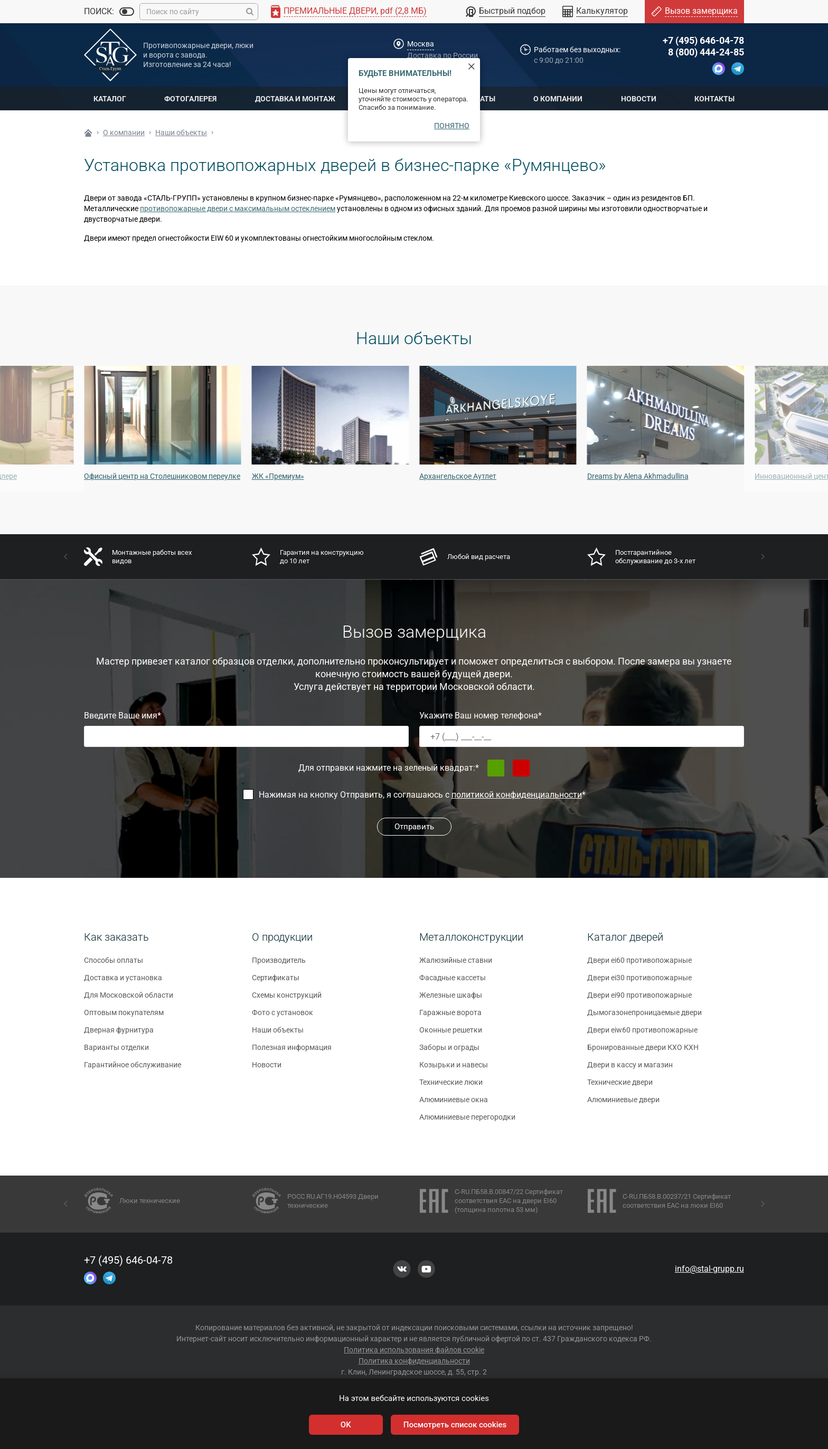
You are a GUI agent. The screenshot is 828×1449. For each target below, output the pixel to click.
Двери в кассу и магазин (630, 1069)
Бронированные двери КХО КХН (643, 1051)
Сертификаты (275, 982)
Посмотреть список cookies (454, 1424)
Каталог (109, 98)
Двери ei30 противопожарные (639, 982)
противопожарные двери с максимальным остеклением (237, 208)
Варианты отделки (116, 1051)
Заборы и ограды (449, 1051)
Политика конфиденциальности (414, 1361)
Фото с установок (282, 1016)
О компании (557, 98)
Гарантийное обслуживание (132, 1069)
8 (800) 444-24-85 (706, 52)
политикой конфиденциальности (516, 795)
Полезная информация (292, 1051)
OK (346, 1424)
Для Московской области (128, 999)
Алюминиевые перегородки (467, 1121)
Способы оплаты (113, 964)
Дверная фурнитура (119, 1034)
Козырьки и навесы (453, 1069)
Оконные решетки (450, 1034)
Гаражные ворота (450, 1016)
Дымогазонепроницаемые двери (644, 1016)
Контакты (714, 98)
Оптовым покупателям (124, 1016)
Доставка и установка (123, 982)
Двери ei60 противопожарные (639, 964)
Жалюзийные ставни (455, 964)
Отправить (414, 826)
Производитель (279, 964)
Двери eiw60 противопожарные (642, 1034)
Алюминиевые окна (453, 1104)
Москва (420, 44)
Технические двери (620, 1086)
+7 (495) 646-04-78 (703, 40)
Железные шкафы (450, 999)
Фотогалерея (190, 98)
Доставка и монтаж (295, 98)
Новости (638, 98)
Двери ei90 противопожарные (639, 999)
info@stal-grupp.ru (709, 1269)
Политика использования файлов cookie (414, 1350)
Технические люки (451, 1086)
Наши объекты (278, 1034)
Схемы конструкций (287, 999)
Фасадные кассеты (452, 982)
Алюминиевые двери (623, 1104)
